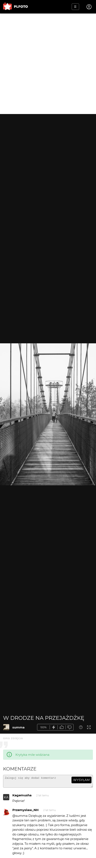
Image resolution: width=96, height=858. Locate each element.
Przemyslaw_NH (25, 812)
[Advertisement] (48, 64)
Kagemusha (22, 797)
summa (18, 727)
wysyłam (81, 780)
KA (6, 799)
